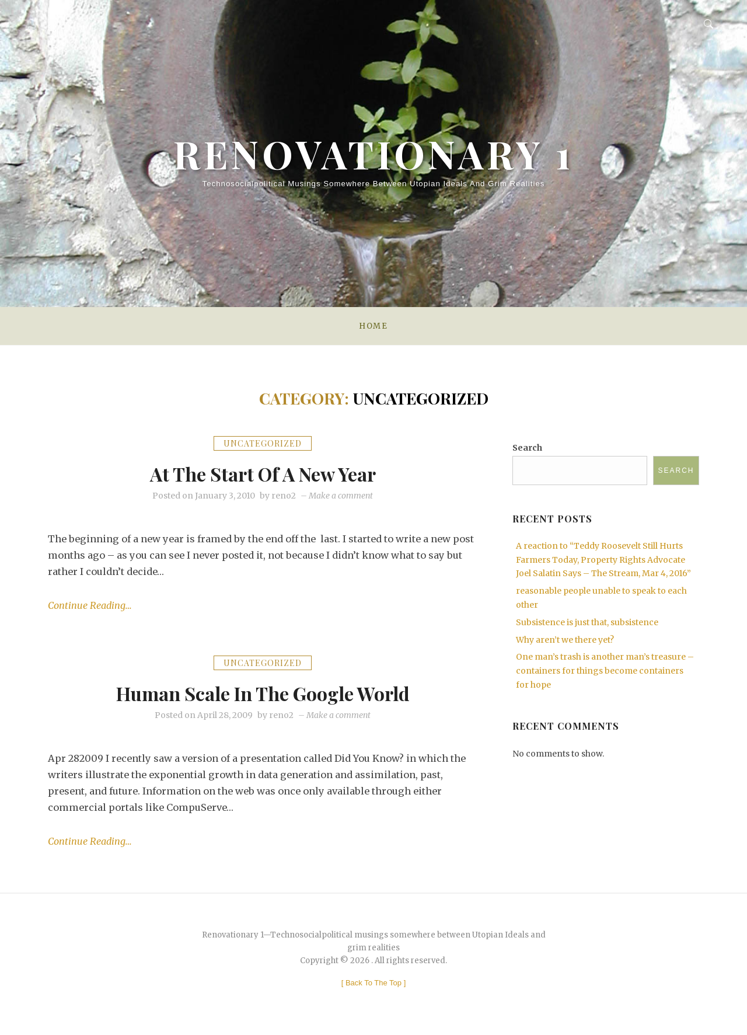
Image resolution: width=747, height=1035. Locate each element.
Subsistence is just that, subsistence (587, 622)
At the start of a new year (263, 472)
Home (373, 326)
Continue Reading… (90, 606)
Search (527, 447)
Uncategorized (263, 443)
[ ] (373, 983)
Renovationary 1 (373, 146)
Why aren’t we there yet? (565, 640)
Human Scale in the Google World (262, 692)
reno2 (283, 495)
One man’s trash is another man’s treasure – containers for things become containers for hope (605, 670)
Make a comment (341, 495)
